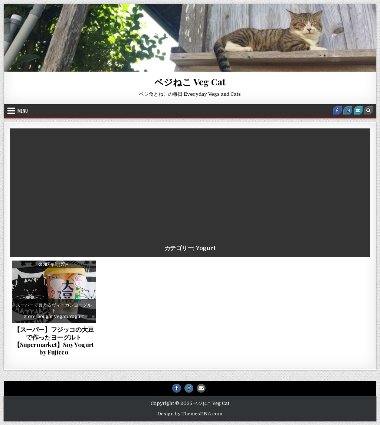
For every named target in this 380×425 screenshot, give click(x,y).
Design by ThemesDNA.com (189, 413)
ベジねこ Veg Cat (190, 82)
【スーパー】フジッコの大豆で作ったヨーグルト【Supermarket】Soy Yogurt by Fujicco (54, 340)
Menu (22, 110)
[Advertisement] (190, 188)
